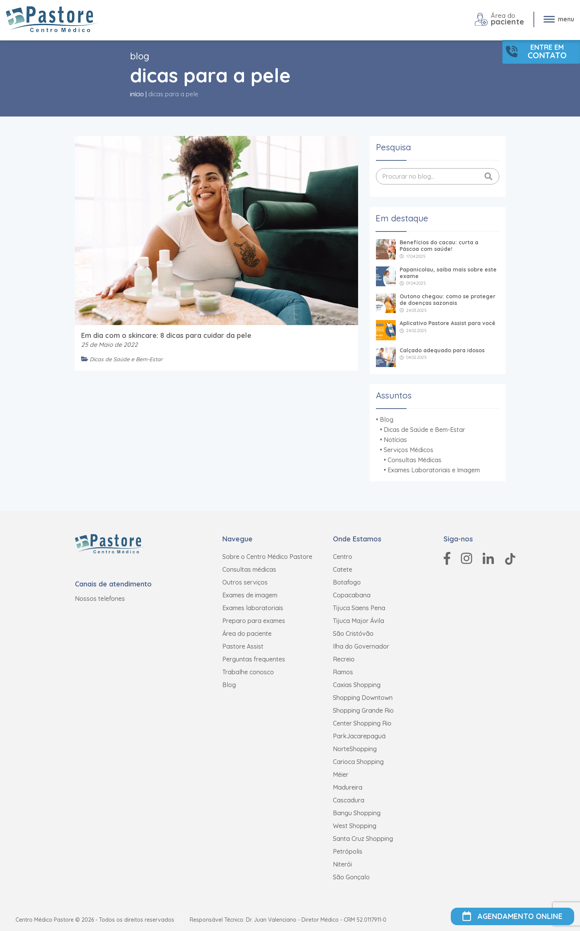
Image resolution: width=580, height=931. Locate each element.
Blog (386, 419)
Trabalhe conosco (248, 672)
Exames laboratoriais (252, 608)
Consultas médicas (249, 569)
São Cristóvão (353, 633)
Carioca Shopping (358, 762)
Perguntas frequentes (253, 659)
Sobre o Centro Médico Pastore (267, 556)
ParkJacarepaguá (359, 736)
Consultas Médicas (414, 460)
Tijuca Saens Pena (359, 608)
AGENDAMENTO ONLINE (512, 916)
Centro (342, 556)
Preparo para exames (253, 621)
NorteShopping (355, 749)
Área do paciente (247, 633)
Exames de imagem (249, 595)
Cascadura (348, 800)
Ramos (343, 672)
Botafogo (347, 582)
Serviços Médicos (408, 450)
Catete (342, 569)
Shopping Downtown (363, 697)
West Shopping (354, 826)
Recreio (344, 659)
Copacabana (352, 595)
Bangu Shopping (357, 813)
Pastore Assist (242, 646)
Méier (340, 774)
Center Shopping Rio (362, 723)
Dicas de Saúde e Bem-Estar (424, 429)
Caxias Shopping (357, 685)
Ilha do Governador (361, 646)
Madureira (347, 787)
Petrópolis (347, 851)
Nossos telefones (100, 598)
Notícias (395, 440)
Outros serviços (245, 582)
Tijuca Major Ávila (358, 621)
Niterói (342, 864)
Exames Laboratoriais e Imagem (434, 470)
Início (137, 94)
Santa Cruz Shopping (363, 838)
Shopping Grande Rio (363, 710)
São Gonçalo (351, 877)
